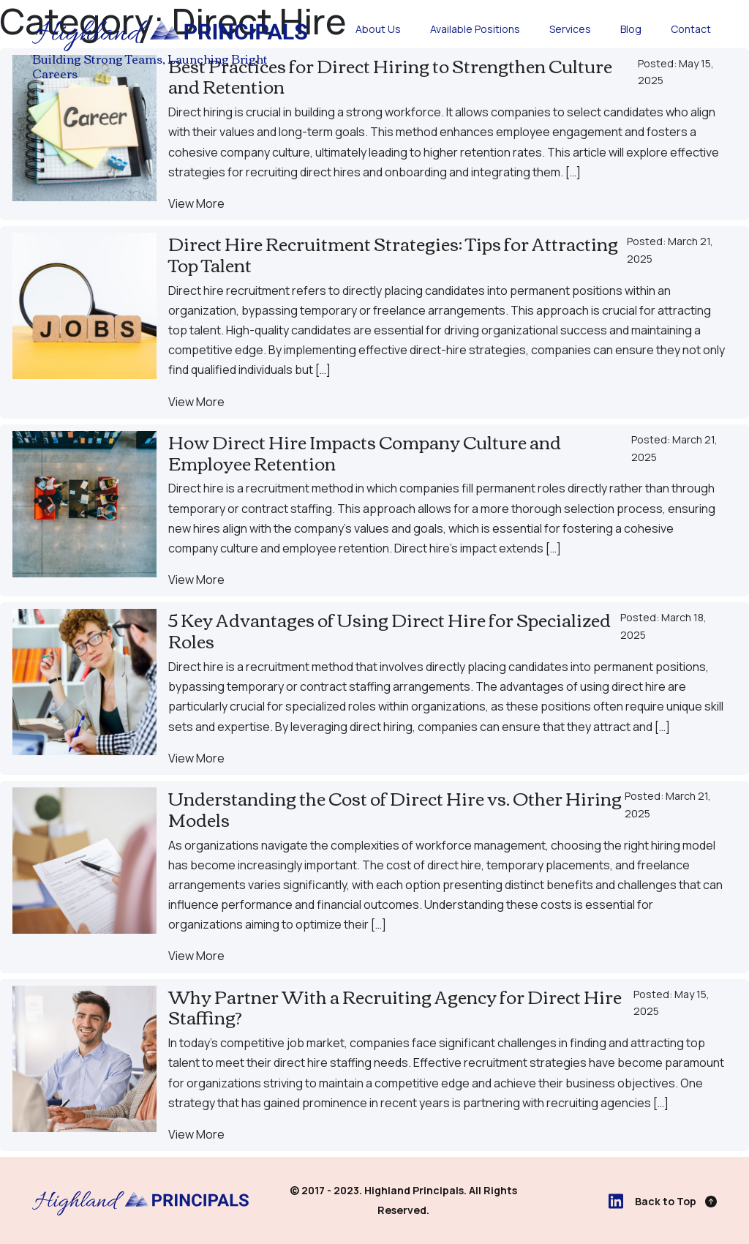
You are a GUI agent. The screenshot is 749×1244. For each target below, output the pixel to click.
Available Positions (475, 29)
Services (570, 29)
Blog (630, 29)
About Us (378, 29)
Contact (691, 29)
